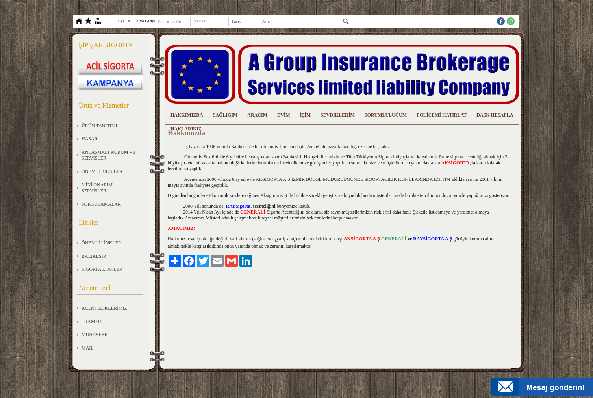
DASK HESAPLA (494, 115)
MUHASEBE (94, 334)
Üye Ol (123, 21)
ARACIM (257, 115)
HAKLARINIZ (186, 129)
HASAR (90, 138)
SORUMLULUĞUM (386, 115)
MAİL (88, 348)
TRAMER (91, 321)
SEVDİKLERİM (338, 115)
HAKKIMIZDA (186, 115)
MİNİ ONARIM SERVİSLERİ (97, 188)
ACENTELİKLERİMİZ (104, 308)
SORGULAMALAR (101, 204)
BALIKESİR (94, 256)
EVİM (283, 115)
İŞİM (305, 115)
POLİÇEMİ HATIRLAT (442, 115)
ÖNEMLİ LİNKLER (101, 242)
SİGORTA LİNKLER (102, 269)
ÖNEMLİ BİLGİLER (102, 171)
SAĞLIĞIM (225, 115)
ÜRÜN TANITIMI (99, 125)
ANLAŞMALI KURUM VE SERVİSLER (108, 155)
